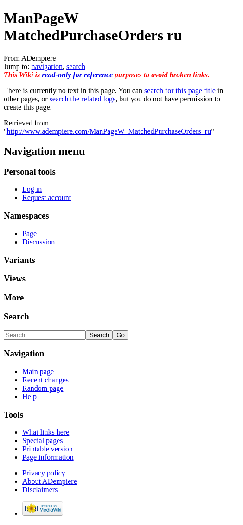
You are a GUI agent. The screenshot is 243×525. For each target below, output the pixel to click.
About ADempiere (49, 481)
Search (16, 316)
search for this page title (180, 90)
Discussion (38, 242)
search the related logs (83, 99)
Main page (38, 371)
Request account (46, 197)
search (75, 66)
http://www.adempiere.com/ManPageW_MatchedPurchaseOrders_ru (109, 131)
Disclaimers (40, 490)
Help (29, 396)
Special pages (42, 440)
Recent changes (45, 380)
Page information (48, 457)
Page (29, 234)
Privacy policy (43, 473)
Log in (32, 189)
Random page (42, 388)
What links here (45, 432)
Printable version (47, 449)
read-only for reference (77, 75)
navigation (47, 66)
